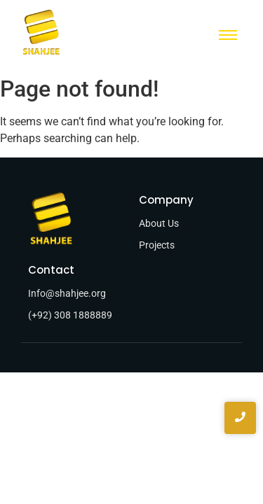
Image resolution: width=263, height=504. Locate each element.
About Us (159, 223)
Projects (157, 245)
